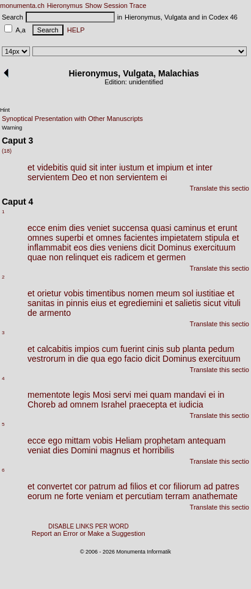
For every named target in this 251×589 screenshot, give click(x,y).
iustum (131, 167)
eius (99, 303)
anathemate (215, 496)
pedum (221, 349)
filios (138, 486)
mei (141, 395)
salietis (188, 303)
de (32, 313)
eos (81, 247)
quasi (161, 228)
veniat (38, 450)
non (107, 177)
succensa (130, 228)
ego (114, 359)
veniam (99, 496)
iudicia (191, 404)
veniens (122, 247)
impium (170, 167)
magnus (115, 450)
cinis (155, 349)
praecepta (148, 404)
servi (122, 395)
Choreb (41, 404)
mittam (77, 440)
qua (98, 359)
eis (106, 257)
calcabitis (55, 349)
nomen (141, 293)
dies (77, 228)
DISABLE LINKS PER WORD (88, 526)
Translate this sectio (219, 188)
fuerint (132, 349)
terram (178, 496)
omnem (84, 404)
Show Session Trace (115, 5)
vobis (74, 293)
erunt (227, 228)
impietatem (181, 238)
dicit (147, 247)
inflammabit (49, 247)
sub (173, 349)
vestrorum (46, 359)
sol (188, 293)
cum (110, 349)
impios (87, 349)
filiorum (187, 486)
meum (168, 293)
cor (80, 486)
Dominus (174, 247)
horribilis (158, 450)
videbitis (52, 167)
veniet (98, 228)
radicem (129, 257)
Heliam (128, 440)
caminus (190, 228)
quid (78, 167)
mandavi (190, 395)
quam (161, 395)
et (31, 167)
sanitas (40, 303)
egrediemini (140, 303)
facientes (141, 238)
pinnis (77, 303)
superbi (70, 238)
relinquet (82, 257)
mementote (48, 395)
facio (134, 359)
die (83, 359)
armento (55, 313)
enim (57, 228)
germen (171, 257)
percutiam (143, 496)
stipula (217, 238)
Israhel (113, 404)
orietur (49, 293)
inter (108, 167)
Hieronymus (65, 5)
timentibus (105, 293)
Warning (12, 128)
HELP (74, 30)
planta (194, 349)
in (60, 303)
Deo (79, 177)
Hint (5, 110)
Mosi (102, 395)
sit (93, 167)
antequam (206, 440)
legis (81, 395)
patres (227, 486)
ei (164, 177)
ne (59, 496)
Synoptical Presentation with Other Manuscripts (72, 118)
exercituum (214, 247)
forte (74, 496)
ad (63, 404)
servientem (48, 177)
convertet (55, 486)
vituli (232, 303)
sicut (212, 303)
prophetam (164, 440)
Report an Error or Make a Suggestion (88, 533)
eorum (39, 496)
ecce (36, 228)
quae (36, 257)
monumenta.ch (22, 5)
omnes (40, 238)
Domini (84, 450)
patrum (102, 486)
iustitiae (210, 293)
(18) (7, 151)
